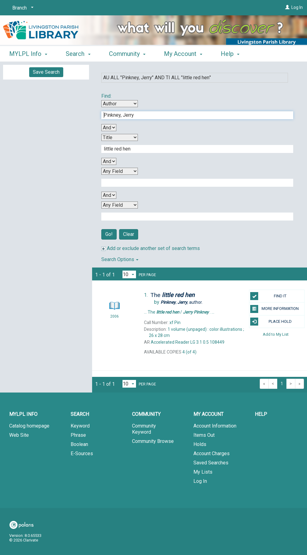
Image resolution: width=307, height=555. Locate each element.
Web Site (19, 435)
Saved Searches (210, 463)
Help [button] (230, 53)
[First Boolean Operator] (108, 127)
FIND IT (268, 296)
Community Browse (153, 441)
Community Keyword (144, 429)
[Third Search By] (119, 171)
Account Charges (211, 453)
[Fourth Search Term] (194, 216)
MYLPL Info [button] (28, 53)
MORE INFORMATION (274, 309)
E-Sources (82, 453)
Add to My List (276, 334)
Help (261, 414)
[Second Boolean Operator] (108, 161)
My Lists (202, 472)
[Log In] (287, 7)
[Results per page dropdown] (129, 274)
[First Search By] (119, 103)
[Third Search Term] (194, 182)
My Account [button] (183, 53)
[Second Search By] (119, 137)
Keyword (80, 426)
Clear (128, 234)
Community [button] (127, 53)
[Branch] (21, 8)
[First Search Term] (194, 115)
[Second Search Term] (194, 149)
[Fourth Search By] (119, 205)
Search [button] (78, 53)
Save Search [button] (46, 72)
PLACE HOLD (271, 322)
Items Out (204, 435)
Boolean (79, 444)
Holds (199, 444)
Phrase (78, 435)
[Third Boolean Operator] (108, 195)
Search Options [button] (119, 259)
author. (182, 302)
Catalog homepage (29, 426)
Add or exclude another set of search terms (150, 248)
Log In (297, 7)
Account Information (214, 426)
